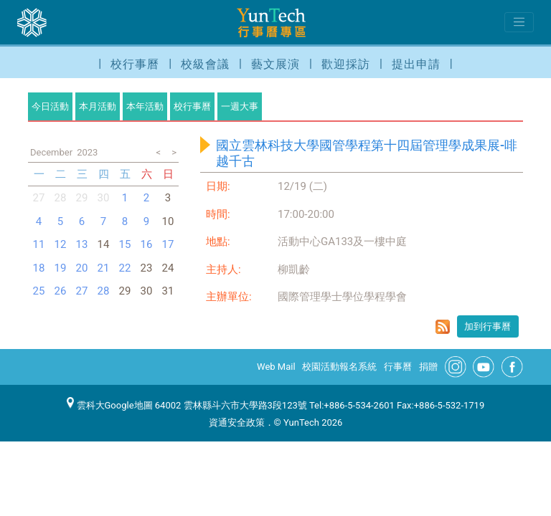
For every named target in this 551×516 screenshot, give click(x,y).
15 (125, 244)
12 (61, 244)
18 (39, 268)
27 (39, 197)
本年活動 (145, 106)
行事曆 (398, 366)
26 (61, 291)
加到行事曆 (487, 326)
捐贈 (428, 366)
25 (39, 291)
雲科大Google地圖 (110, 405)
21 (104, 268)
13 (82, 244)
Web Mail (276, 366)
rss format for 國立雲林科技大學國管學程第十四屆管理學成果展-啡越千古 (442, 327)
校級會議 (205, 64)
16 (147, 244)
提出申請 (416, 64)
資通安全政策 (237, 422)
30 (104, 197)
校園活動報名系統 (339, 366)
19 (61, 268)
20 (82, 268)
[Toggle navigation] (519, 22)
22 (125, 268)
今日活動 (50, 106)
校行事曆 (134, 64)
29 (82, 197)
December (51, 152)
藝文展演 (275, 64)
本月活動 (97, 106)
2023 (87, 152)
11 (39, 244)
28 (61, 197)
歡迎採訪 (345, 64)
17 (168, 244)
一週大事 (239, 106)
